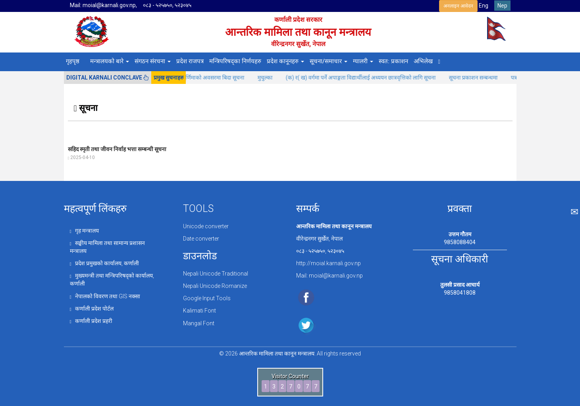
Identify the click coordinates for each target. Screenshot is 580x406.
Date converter (201, 238)
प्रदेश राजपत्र (190, 61)
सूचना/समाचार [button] (328, 61)
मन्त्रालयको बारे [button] (109, 61)
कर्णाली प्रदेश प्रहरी (91, 321)
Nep (502, 5)
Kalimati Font (199, 310)
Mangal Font (198, 323)
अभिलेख (423, 61)
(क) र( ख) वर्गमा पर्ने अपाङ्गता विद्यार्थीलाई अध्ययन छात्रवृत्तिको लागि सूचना (370, 77)
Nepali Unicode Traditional (215, 273)
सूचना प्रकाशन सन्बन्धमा (483, 77)
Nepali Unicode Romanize (215, 286)
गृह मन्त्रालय (84, 230)
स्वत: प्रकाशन (393, 61)
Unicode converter (206, 226)
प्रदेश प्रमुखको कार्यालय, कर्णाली (104, 263)
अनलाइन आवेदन (458, 6)
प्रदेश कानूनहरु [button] (285, 61)
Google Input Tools (207, 298)
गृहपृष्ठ (72, 61)
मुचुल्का (274, 77)
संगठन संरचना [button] (153, 61)
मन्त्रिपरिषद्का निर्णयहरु (235, 61)
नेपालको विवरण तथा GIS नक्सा (105, 296)
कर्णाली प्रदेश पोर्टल (92, 308)
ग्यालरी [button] (363, 61)
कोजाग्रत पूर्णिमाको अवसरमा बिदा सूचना (213, 77)
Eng (483, 5)
